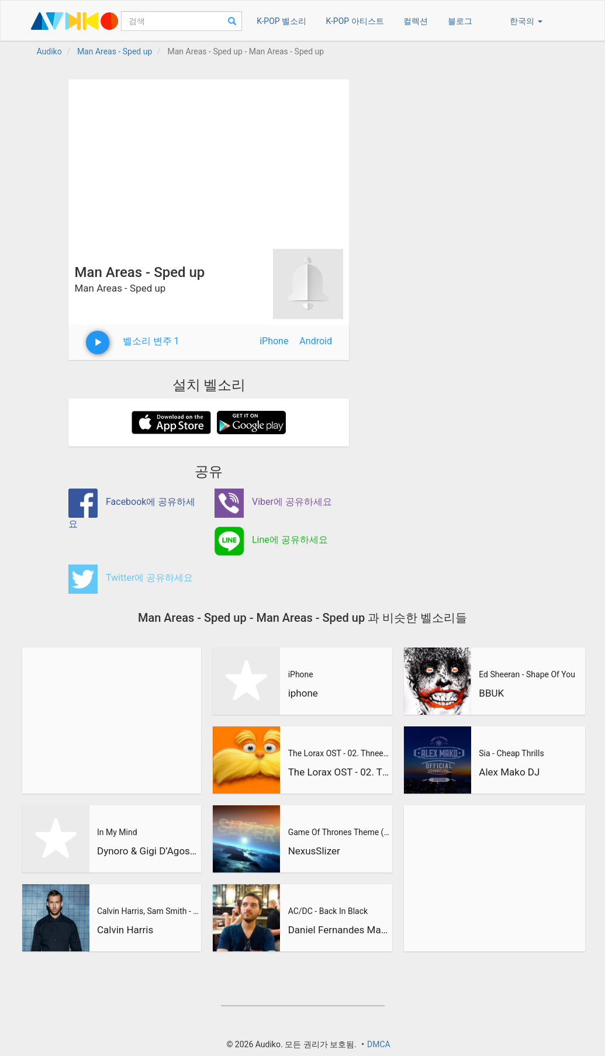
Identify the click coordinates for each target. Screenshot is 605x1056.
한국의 (526, 21)
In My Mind (117, 832)
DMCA (378, 1044)
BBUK (491, 693)
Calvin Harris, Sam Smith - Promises (148, 911)
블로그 (460, 21)
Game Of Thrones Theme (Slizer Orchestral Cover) (339, 832)
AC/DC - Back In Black (328, 911)
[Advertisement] (208, 161)
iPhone (274, 341)
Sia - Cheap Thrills (511, 753)
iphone (303, 693)
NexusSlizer (314, 851)
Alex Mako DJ (509, 772)
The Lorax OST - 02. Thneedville (339, 753)
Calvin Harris (125, 930)
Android (315, 341)
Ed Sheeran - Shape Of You (527, 674)
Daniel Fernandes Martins (339, 930)
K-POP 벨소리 (281, 21)
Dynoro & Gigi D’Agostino (148, 851)
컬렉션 (415, 21)
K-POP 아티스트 (355, 21)
